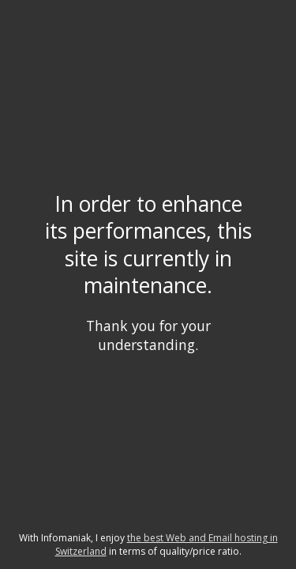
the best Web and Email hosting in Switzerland (166, 544)
